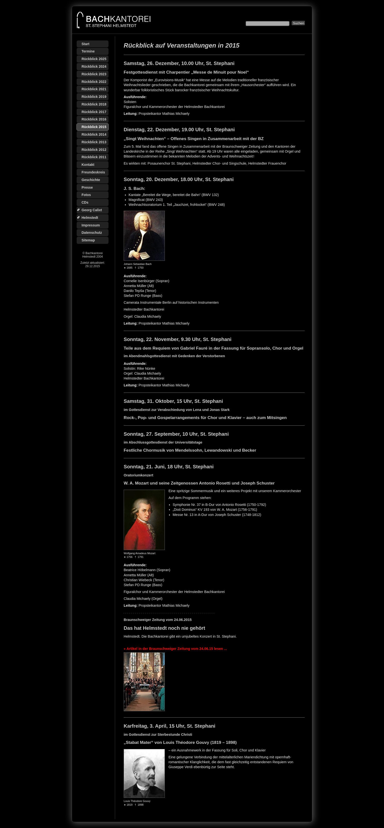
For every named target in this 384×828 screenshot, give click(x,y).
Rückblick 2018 (94, 104)
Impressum (91, 225)
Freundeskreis (93, 172)
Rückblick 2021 (94, 89)
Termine (88, 51)
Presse (87, 187)
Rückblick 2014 (94, 134)
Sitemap (88, 240)
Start (85, 44)
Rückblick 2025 (94, 59)
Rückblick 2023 (94, 74)
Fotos (86, 195)
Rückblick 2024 (94, 66)
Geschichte (91, 180)
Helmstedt (90, 218)
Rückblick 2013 (94, 142)
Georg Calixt (92, 210)
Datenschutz (92, 233)
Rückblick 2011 (94, 157)
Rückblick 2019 (94, 97)
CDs (85, 202)
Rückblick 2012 (94, 150)
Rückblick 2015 (94, 127)
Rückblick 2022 (94, 82)
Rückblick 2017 (94, 112)
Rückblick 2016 (94, 119)
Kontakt (88, 165)
